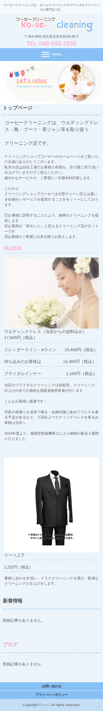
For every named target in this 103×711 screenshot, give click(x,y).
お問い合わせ (52, 686)
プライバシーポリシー (51, 695)
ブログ (10, 644)
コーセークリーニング (51, 24)
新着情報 (13, 601)
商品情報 (13, 248)
